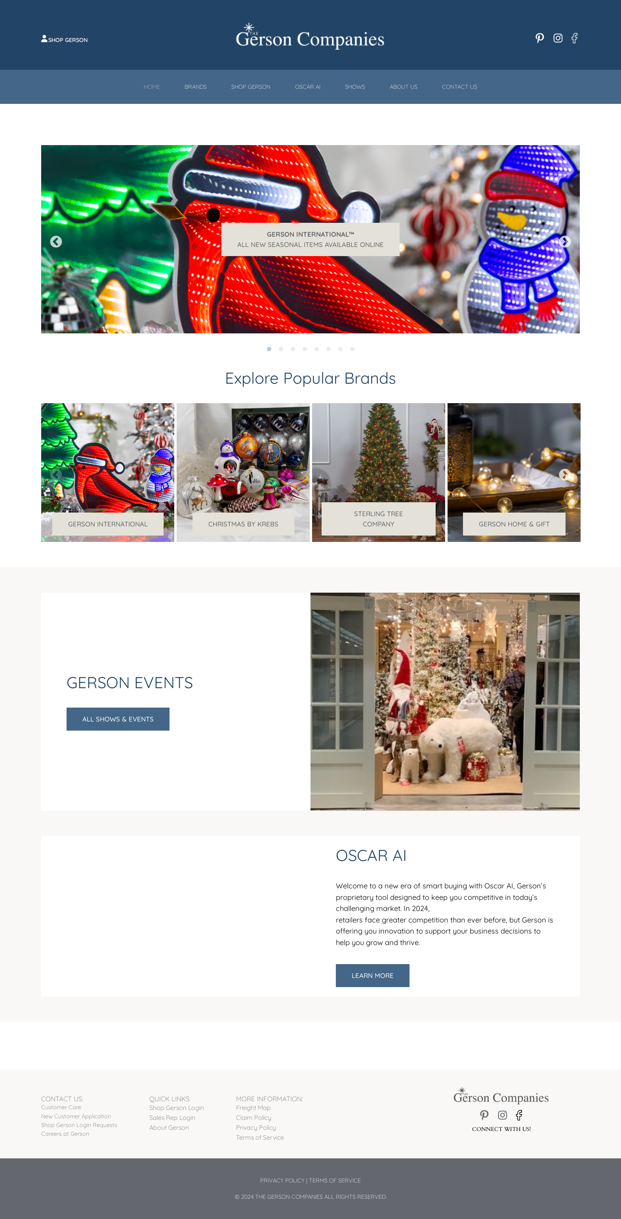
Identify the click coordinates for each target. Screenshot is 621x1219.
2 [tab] (281, 339)
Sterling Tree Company (378, 518)
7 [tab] (340, 339)
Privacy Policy (282, 1180)
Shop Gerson (68, 40)
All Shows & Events (118, 719)
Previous (53, 239)
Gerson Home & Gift (514, 524)
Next (562, 239)
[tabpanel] (310, 239)
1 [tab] (269, 339)
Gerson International (108, 524)
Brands (196, 86)
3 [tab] (293, 339)
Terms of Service (335, 1180)
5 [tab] (316, 339)
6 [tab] (328, 339)
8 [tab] (352, 339)
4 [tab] (305, 339)
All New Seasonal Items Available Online (310, 239)
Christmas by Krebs (243, 524)
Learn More (373, 975)
